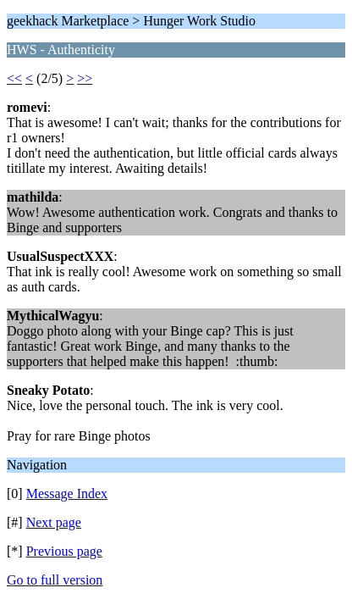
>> (84, 78)
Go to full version (54, 580)
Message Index (66, 493)
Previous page (64, 551)
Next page (53, 522)
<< (14, 78)
